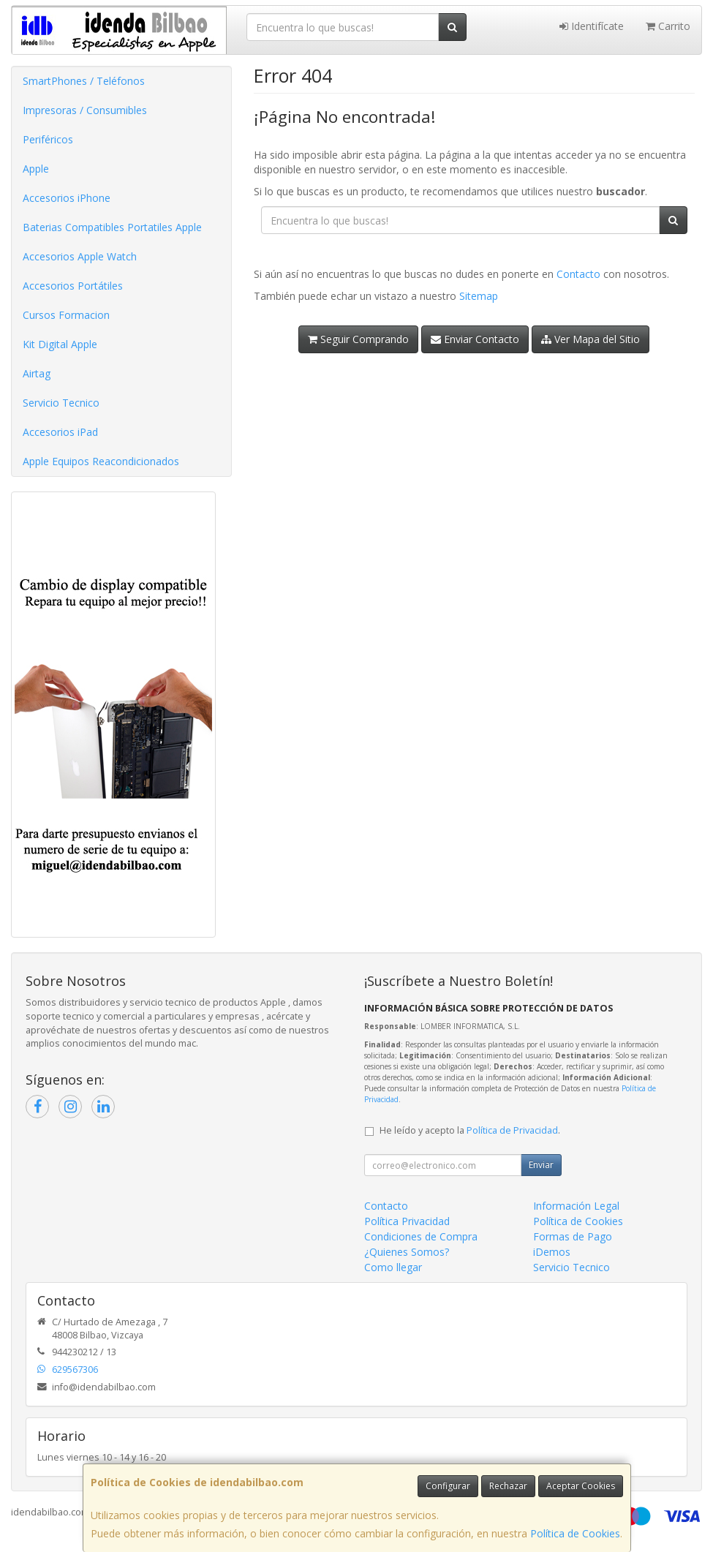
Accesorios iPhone (66, 198)
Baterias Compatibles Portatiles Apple (112, 227)
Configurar (448, 1486)
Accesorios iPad (60, 432)
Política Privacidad (407, 1221)
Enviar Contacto (475, 339)
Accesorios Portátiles (73, 286)
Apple (36, 169)
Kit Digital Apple (60, 344)
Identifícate (591, 26)
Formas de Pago (572, 1236)
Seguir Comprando (358, 339)
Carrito (668, 26)
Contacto (578, 274)
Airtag (36, 373)
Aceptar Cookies (580, 1486)
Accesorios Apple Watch (80, 256)
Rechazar (508, 1486)
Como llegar (393, 1267)
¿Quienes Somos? (406, 1252)
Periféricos (48, 139)
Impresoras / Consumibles (85, 110)
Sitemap (478, 296)
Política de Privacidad (512, 1130)
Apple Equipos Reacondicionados (101, 461)
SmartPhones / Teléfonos (84, 81)
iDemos (551, 1252)
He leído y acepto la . (470, 1130)
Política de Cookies (575, 1533)
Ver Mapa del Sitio (590, 339)
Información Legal (576, 1206)
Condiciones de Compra (421, 1236)
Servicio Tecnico (61, 403)
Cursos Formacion (66, 315)
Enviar (541, 1165)
